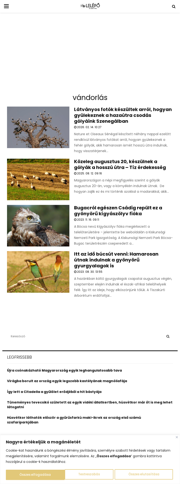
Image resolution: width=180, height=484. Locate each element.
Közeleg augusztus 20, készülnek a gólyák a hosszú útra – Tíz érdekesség (120, 164)
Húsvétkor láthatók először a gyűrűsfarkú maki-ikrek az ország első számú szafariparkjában (74, 420)
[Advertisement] (90, 55)
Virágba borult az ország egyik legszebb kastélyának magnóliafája (67, 381)
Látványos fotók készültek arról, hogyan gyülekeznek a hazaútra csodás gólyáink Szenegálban (123, 115)
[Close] (177, 438)
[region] (90, 459)
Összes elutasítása (84, 474)
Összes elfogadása (145, 474)
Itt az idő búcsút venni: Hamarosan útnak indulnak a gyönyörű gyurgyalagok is (116, 260)
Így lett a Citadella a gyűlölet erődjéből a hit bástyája (54, 391)
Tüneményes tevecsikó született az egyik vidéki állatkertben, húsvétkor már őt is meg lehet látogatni (89, 404)
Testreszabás (30, 474)
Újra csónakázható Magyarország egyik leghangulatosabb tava (64, 370)
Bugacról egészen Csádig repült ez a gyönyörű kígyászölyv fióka (118, 210)
